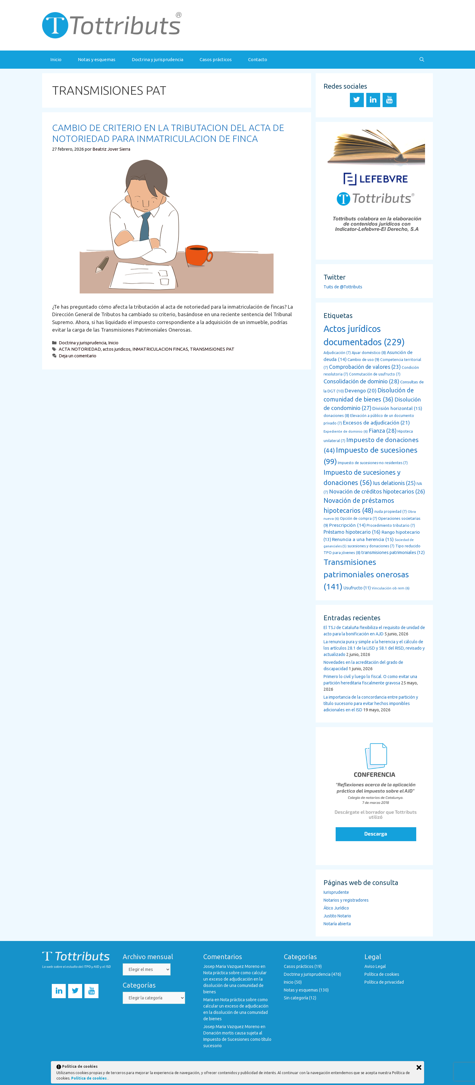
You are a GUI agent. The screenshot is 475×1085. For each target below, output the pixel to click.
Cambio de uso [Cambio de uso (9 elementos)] (363, 359)
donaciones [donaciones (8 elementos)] (336, 415)
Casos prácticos (216, 59)
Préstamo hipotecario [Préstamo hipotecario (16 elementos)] (352, 532)
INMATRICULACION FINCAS (160, 349)
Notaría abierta (337, 923)
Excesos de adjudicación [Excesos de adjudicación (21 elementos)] (376, 422)
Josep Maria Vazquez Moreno (231, 966)
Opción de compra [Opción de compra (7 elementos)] (358, 518)
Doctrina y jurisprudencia (157, 59)
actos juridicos (117, 349)
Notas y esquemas (96, 59)
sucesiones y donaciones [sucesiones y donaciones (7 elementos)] (370, 546)
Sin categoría (296, 997)
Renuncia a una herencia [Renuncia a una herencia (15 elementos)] (363, 539)
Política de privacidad (384, 982)
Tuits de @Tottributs (343, 286)
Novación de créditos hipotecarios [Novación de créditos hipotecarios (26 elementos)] (377, 491)
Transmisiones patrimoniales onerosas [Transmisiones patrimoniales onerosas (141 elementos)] (366, 574)
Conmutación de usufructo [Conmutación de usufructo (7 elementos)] (374, 374)
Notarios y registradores (346, 900)
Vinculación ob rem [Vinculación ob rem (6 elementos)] (391, 588)
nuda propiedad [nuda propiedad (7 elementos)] (390, 511)
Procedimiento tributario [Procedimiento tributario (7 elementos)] (391, 525)
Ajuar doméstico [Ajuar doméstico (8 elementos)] (369, 352)
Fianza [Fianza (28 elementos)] (383, 431)
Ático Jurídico (336, 908)
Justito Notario (337, 915)
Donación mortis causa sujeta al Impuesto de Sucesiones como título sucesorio (237, 1039)
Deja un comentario (77, 355)
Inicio (55, 59)
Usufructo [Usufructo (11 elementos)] (357, 587)
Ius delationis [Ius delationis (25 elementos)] (394, 483)
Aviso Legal (375, 966)
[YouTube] (390, 100)
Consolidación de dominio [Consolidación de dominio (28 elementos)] (361, 381)
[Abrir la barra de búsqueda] (422, 60)
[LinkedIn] (373, 100)
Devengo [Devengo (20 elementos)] (361, 390)
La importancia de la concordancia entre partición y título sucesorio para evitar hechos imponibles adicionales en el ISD (371, 703)
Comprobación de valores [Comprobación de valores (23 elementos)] (365, 367)
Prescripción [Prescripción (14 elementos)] (347, 525)
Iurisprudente (336, 892)
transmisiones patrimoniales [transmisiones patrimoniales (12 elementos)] (393, 552)
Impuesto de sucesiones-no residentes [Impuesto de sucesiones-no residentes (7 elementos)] (373, 463)
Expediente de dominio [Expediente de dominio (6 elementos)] (346, 431)
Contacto (257, 59)
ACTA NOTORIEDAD (80, 349)
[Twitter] (357, 100)
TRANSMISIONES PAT (212, 349)
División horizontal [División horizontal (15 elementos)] (397, 408)
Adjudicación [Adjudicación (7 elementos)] (337, 353)
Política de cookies (381, 974)
